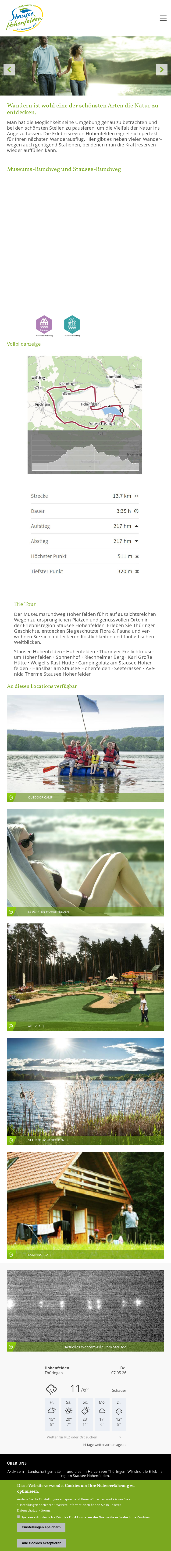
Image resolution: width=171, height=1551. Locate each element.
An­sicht (85, 748)
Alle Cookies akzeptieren (41, 1543)
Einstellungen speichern (41, 1527)
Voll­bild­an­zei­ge (24, 344)
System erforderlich (37, 1517)
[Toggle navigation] (163, 18)
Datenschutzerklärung (33, 1510)
